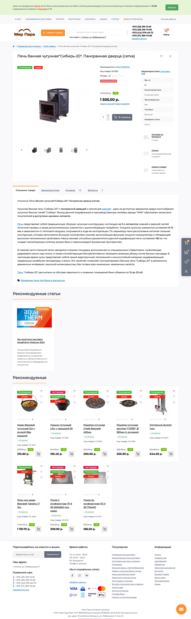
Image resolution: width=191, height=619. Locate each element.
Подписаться (53, 554)
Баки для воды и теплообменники (128, 568)
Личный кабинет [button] (168, 19)
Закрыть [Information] (172, 7)
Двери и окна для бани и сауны (126, 571)
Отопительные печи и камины (126, 561)
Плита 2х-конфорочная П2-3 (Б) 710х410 (94, 504)
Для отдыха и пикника (122, 581)
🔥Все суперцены (133, 19)
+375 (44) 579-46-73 (142, 32)
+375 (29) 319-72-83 (142, 29)
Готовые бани (118, 594)
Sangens (42, 9)
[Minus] (108, 119)
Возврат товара (161, 574)
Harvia (37, 6)
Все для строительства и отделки (127, 584)
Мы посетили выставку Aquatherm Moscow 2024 (31, 341)
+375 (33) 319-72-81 (141, 26)
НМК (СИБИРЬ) (122, 67)
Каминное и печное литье (124, 578)
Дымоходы (117, 564)
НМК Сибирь (50, 46)
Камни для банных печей (123, 574)
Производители (161, 581)
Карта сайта (159, 578)
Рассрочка (74, 19)
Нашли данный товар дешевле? (115, 104)
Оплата (60, 19)
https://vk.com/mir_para (86, 575)
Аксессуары (117, 587)
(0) (109, 76)
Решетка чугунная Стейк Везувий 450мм (94, 429)
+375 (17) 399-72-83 (142, 35)
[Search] (72, 32)
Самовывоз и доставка (38, 19)
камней (106, 208)
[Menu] (53, 33)
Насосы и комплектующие (124, 597)
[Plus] (108, 115)
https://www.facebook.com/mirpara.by (72, 575)
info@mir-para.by (77, 582)
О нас (18, 19)
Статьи (115, 19)
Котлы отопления (120, 591)
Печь (20, 224)
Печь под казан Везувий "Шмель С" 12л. (28, 504)
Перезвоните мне (21, 590)
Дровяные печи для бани (29, 46)
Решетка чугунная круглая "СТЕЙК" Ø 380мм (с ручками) (128, 429)
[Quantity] (103, 117)
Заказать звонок (139, 39)
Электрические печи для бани (126, 558)
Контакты (90, 19)
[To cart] (38, 454)
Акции (103, 19)
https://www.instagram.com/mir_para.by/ (79, 575)
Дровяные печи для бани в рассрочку (43, 280)
